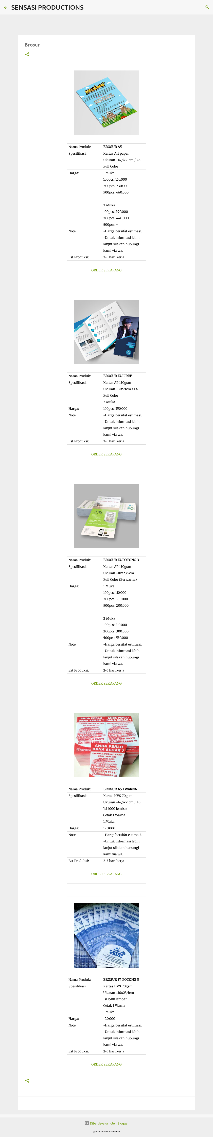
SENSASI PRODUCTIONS (47, 7)
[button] (27, 54)
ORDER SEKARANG (106, 270)
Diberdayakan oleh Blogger (106, 1123)
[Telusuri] (89, 7)
